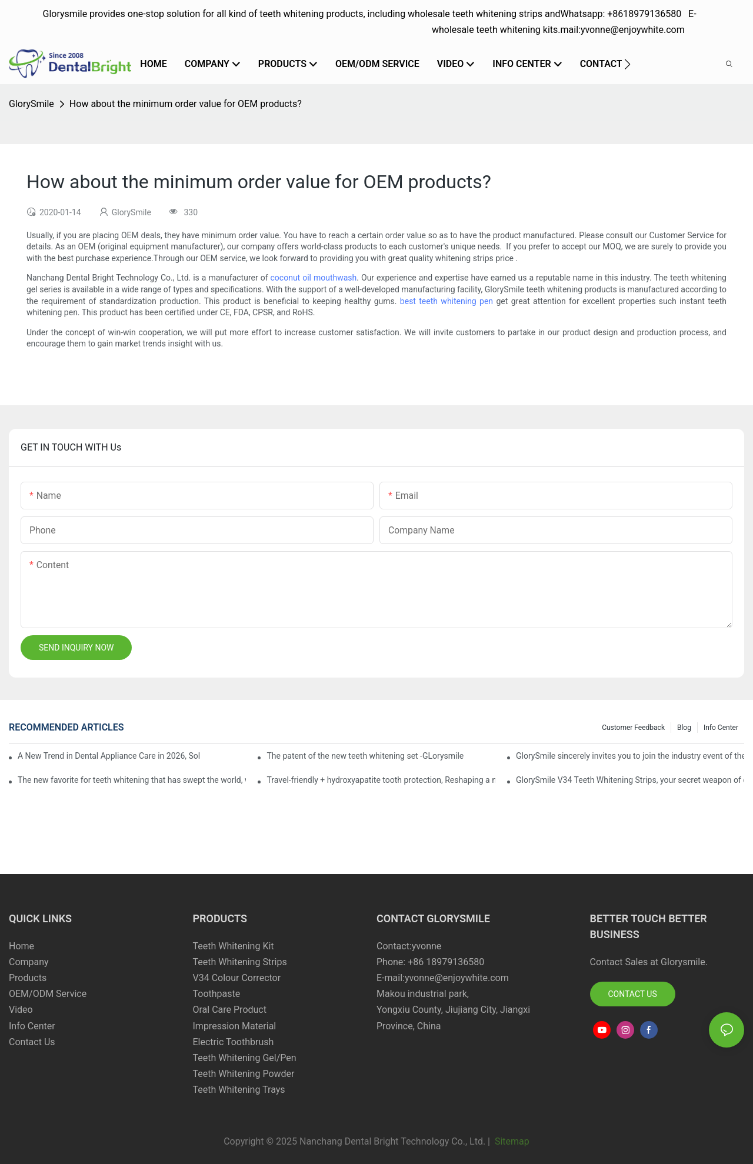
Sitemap (510, 1141)
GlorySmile (31, 103)
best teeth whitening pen (446, 301)
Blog (684, 727)
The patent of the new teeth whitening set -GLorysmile (365, 756)
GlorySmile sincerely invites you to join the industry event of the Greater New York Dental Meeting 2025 (630, 756)
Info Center (721, 727)
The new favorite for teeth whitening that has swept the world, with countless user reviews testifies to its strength (132, 780)
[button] (627, 64)
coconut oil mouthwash (314, 277)
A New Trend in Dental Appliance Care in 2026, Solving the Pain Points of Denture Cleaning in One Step (109, 756)
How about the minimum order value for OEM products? (185, 103)
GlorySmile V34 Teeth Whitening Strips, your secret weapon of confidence (630, 780)
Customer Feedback (633, 727)
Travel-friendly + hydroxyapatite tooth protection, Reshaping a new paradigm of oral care (380, 780)
